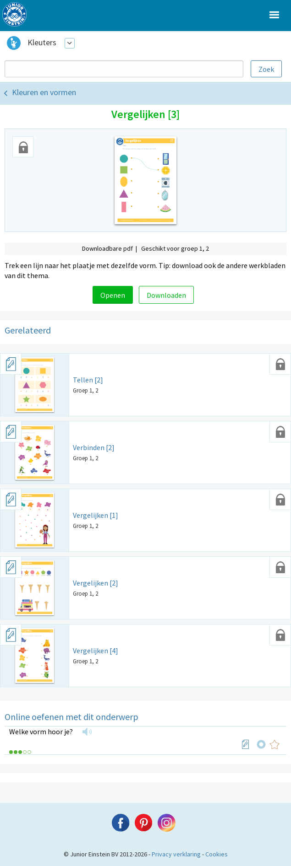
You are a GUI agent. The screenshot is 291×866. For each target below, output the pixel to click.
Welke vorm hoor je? (41, 731)
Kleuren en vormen (44, 92)
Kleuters (41, 42)
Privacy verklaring (176, 854)
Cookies (216, 854)
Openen (112, 295)
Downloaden (166, 295)
